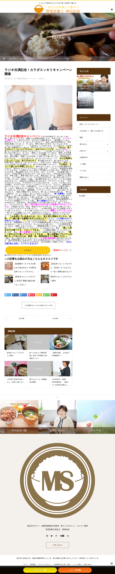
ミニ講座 (83, 164)
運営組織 (32, 564)
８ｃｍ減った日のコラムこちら (37, 211)
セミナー (34, 78)
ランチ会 (83, 171)
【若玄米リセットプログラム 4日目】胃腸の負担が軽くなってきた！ (25, 280)
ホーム (25, 564)
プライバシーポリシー (45, 564)
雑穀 (81, 137)
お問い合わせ (57, 545)
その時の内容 (46, 209)
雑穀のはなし (84, 177)
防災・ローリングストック (89, 124)
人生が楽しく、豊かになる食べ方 (91, 131)
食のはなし (83, 144)
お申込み (27, 250)
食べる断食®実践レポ (21, 78)
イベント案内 (77, 564)
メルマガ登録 (75, 570)
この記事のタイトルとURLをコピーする (38, 305)
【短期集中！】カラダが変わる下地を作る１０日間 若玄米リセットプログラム (25, 268)
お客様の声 (83, 157)
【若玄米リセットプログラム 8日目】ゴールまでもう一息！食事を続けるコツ (61, 268)
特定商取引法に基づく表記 (62, 564)
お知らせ (41, 78)
